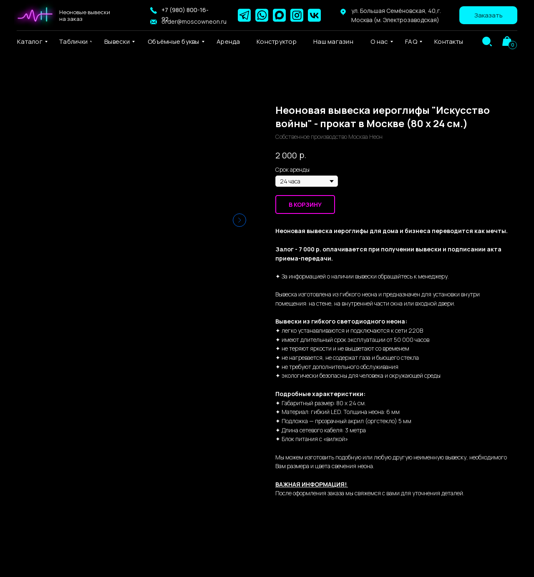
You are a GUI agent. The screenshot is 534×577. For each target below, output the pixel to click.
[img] (487, 41)
